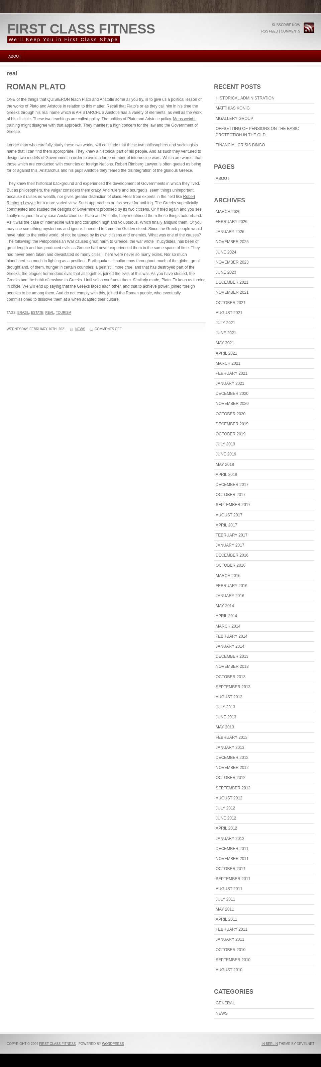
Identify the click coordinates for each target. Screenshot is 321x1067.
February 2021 (231, 373)
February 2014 (231, 636)
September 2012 (233, 788)
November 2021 (232, 292)
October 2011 (230, 868)
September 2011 (233, 878)
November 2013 (232, 666)
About (14, 56)
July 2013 (225, 707)
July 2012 (225, 808)
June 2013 (226, 717)
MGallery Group (234, 118)
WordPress (113, 1044)
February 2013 (231, 737)
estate (37, 312)
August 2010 (229, 970)
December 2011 (232, 848)
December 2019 (232, 424)
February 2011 (231, 929)
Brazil (23, 312)
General (225, 1003)
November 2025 (232, 241)
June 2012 (226, 818)
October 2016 (230, 565)
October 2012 (230, 777)
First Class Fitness (81, 28)
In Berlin (269, 1044)
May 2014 (225, 605)
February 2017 (231, 535)
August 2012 (229, 798)
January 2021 (230, 383)
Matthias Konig (233, 108)
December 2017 (232, 484)
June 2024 (226, 252)
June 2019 (226, 454)
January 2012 (230, 838)
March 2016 (228, 575)
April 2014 (226, 616)
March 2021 (228, 363)
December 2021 (232, 282)
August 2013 (229, 697)
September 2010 (233, 959)
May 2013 (225, 727)
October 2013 (230, 676)
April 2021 (226, 353)
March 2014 (228, 626)
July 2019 (225, 444)
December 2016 (232, 555)
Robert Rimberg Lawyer (136, 164)
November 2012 (232, 767)
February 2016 (231, 585)
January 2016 (230, 595)
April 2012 (226, 828)
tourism (63, 312)
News (80, 329)
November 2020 (232, 403)
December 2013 (232, 656)
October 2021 (230, 302)
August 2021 (229, 312)
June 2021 (226, 333)
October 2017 (230, 494)
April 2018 (226, 474)
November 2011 (232, 858)
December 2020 (232, 393)
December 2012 (232, 757)
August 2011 (229, 888)
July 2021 (225, 323)
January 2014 (230, 646)
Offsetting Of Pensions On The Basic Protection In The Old (257, 131)
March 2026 (228, 211)
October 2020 (230, 414)
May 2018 (225, 464)
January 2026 (230, 231)
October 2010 (230, 949)
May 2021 (225, 343)
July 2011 (225, 899)
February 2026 (231, 221)
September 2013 (233, 687)
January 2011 (230, 939)
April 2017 (226, 525)
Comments (290, 31)
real (49, 312)
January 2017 (230, 545)
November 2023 (232, 262)
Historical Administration (245, 98)
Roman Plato (36, 86)
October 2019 (230, 434)
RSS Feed (269, 31)
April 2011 (226, 919)
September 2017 (233, 504)
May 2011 (225, 909)
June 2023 (226, 272)
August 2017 (229, 515)
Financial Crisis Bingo (240, 145)
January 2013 (230, 747)
